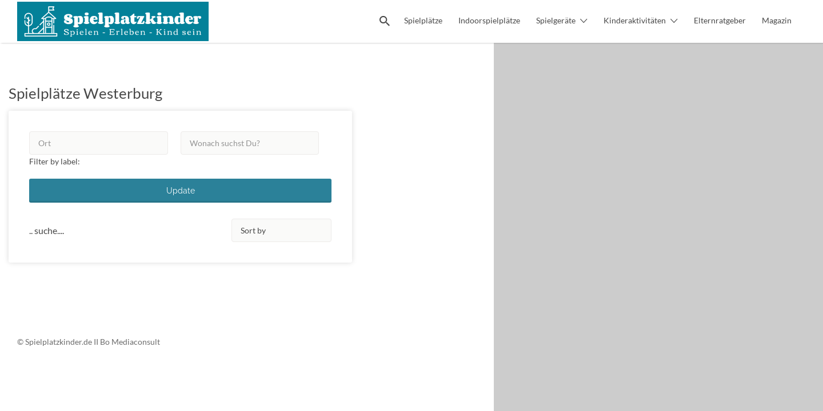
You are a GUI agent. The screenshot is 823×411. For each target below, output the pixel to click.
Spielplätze (423, 20)
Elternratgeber (720, 20)
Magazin (777, 20)
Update (180, 190)
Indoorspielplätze (489, 20)
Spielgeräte (556, 20)
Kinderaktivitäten (635, 20)
